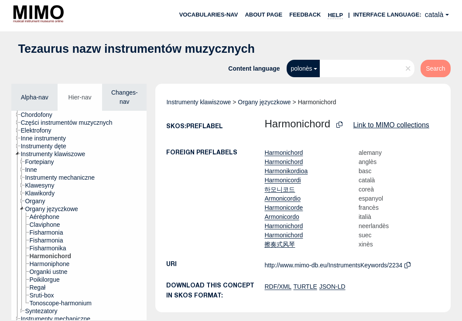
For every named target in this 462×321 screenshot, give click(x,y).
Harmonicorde (283, 207)
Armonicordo (281, 216)
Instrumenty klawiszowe (198, 102)
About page (263, 14)
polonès (301, 68)
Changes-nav (124, 97)
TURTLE (305, 286)
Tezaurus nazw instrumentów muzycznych (136, 48)
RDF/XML (277, 286)
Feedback (305, 14)
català (434, 14)
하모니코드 (279, 189)
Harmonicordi (282, 180)
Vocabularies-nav (208, 14)
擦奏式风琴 (279, 244)
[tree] (79, 215)
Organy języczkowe (264, 102)
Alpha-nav (34, 97)
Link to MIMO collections (391, 125)
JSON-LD (332, 286)
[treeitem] (40, 115)
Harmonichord (283, 152)
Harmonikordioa (286, 170)
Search (435, 68)
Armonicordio (282, 198)
